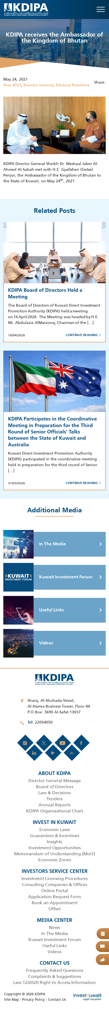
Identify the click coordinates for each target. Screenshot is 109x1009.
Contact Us (57, 999)
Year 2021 (12, 85)
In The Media (34, 544)
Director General (38, 85)
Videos (28, 643)
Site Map (11, 999)
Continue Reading (83, 335)
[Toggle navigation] (101, 9)
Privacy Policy (33, 999)
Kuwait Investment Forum (47, 577)
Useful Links (33, 610)
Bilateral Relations (72, 85)
